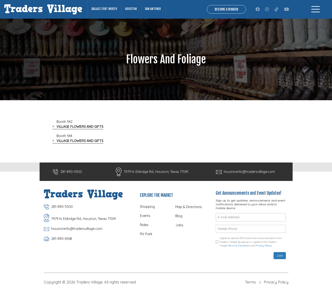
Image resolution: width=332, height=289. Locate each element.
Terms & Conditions (239, 245)
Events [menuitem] (145, 216)
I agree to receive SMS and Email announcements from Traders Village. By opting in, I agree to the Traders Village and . (250, 241)
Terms (250, 281)
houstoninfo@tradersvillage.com (249, 172)
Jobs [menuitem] (179, 225)
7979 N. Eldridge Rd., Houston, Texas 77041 (156, 172)
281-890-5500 (71, 172)
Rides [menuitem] (144, 225)
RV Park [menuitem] (146, 234)
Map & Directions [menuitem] (188, 207)
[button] (258, 9)
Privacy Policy (264, 245)
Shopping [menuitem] (147, 207)
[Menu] (315, 9)
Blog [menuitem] (178, 216)
